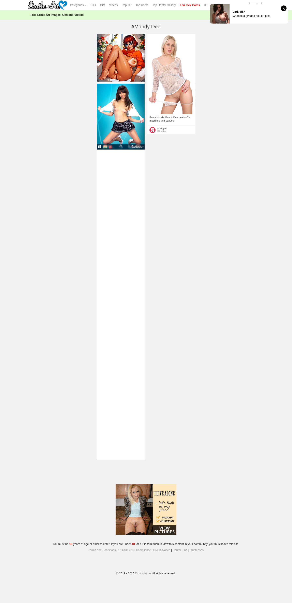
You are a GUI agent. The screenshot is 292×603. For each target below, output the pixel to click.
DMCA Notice (161, 550)
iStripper (162, 128)
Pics (93, 5)
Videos (113, 5)
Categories (78, 5)
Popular (127, 5)
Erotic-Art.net (143, 573)
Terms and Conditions (102, 550)
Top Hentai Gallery (164, 5)
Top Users (142, 5)
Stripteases (196, 550)
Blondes (161, 131)
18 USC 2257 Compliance (134, 550)
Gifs (102, 5)
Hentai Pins (180, 550)
